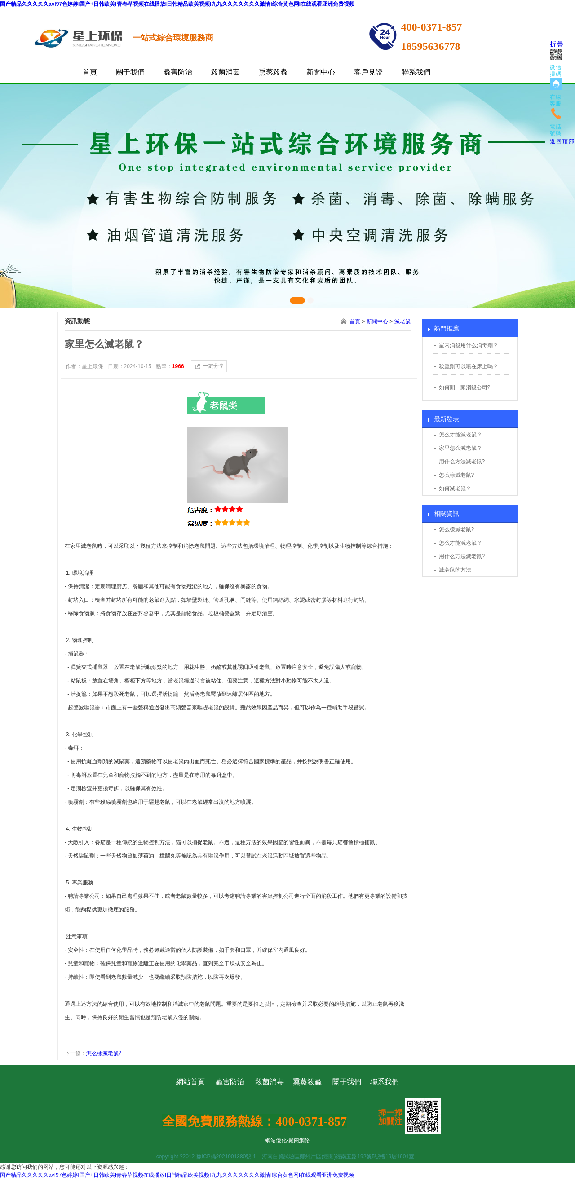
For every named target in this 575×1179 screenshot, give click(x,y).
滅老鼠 (402, 321)
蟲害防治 (178, 72)
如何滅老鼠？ (455, 488)
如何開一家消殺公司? (465, 387)
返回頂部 (562, 141)
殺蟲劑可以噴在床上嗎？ (468, 366)
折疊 (557, 44)
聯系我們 (416, 72)
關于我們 (130, 72)
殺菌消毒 (225, 72)
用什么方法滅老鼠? (462, 461)
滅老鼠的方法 (455, 570)
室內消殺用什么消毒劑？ (468, 345)
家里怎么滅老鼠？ (460, 448)
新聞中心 (320, 72)
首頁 (90, 72)
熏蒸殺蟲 (273, 72)
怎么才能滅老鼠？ (460, 434)
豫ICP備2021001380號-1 (226, 1156)
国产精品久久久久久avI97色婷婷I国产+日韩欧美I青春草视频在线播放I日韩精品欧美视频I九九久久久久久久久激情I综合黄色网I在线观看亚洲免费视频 (177, 4)
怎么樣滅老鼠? (456, 475)
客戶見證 (368, 72)
